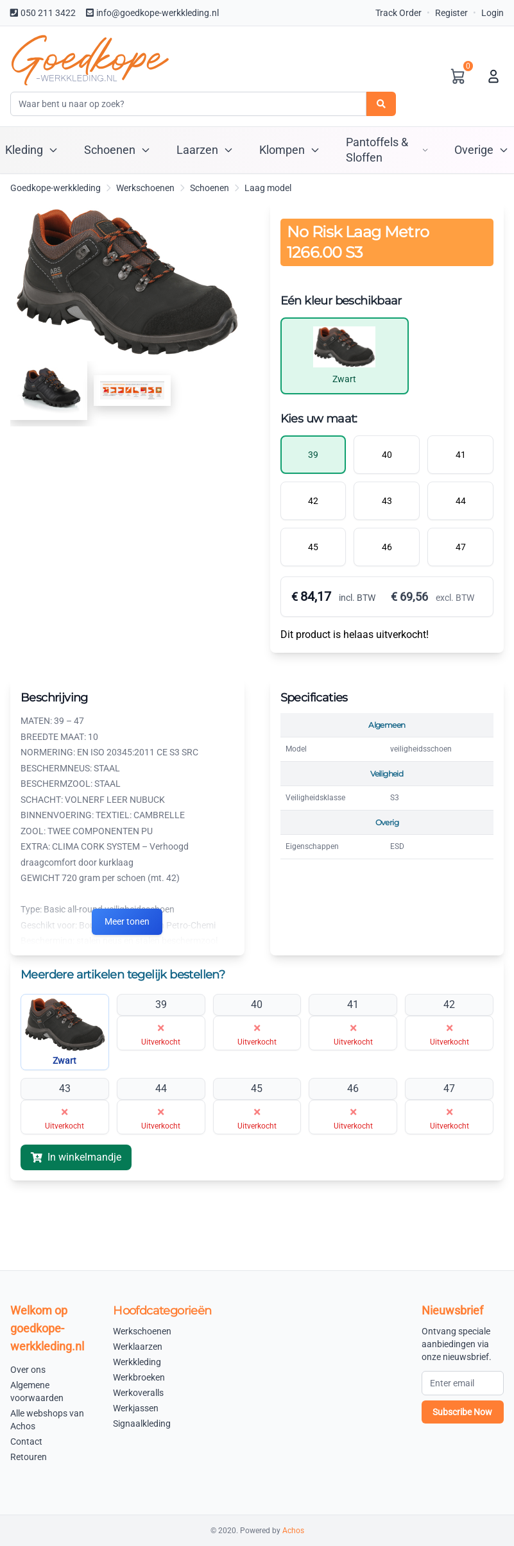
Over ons (28, 1370)
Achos (293, 1530)
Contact (26, 1441)
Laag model (267, 188)
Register (451, 13)
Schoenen (209, 188)
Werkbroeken (139, 1377)
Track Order (398, 13)
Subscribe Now (462, 1412)
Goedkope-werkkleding (55, 188)
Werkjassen (135, 1408)
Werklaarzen (137, 1346)
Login (492, 13)
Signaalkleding (142, 1423)
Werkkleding (137, 1362)
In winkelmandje (76, 1157)
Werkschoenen (145, 188)
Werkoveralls (138, 1393)
